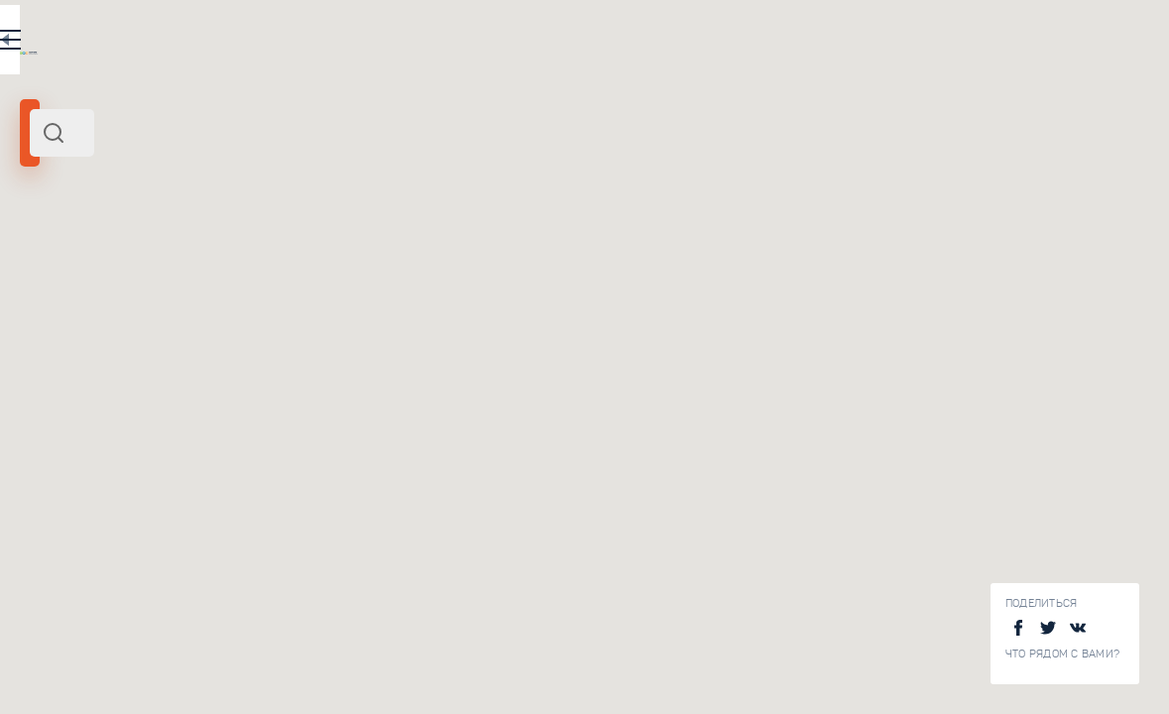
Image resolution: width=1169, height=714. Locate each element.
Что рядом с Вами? (1062, 654)
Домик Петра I (274, 659)
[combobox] (268, 133)
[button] (1087, 183)
